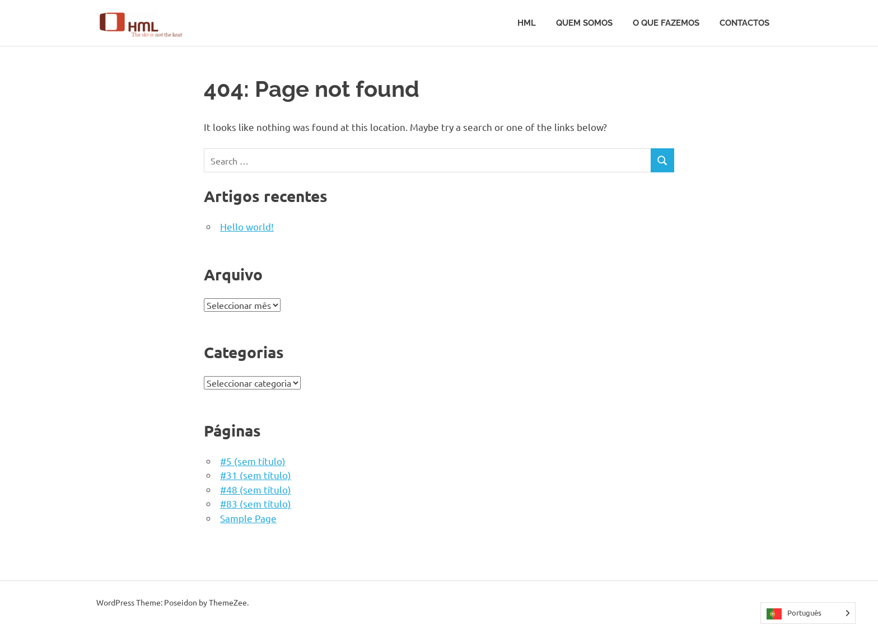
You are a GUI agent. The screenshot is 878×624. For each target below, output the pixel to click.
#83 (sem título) (255, 503)
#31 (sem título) (255, 475)
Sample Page (248, 518)
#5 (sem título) (253, 461)
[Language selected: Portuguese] (808, 613)
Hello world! (247, 226)
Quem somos (584, 23)
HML (526, 23)
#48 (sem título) (255, 489)
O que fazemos (666, 23)
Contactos (744, 23)
